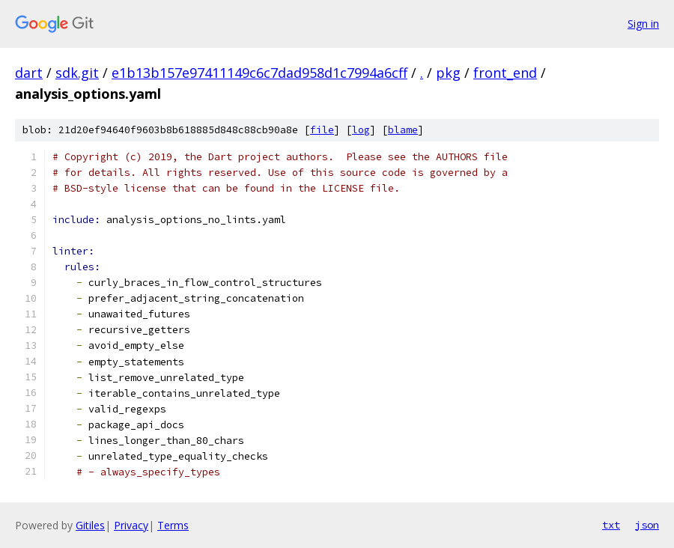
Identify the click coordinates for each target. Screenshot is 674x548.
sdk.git (77, 73)
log (361, 130)
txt (611, 525)
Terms (173, 525)
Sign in (643, 23)
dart (29, 73)
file (322, 130)
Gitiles (90, 525)
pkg (448, 73)
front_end (505, 73)
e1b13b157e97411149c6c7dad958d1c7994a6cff (259, 73)
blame (403, 130)
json (647, 525)
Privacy (131, 525)
